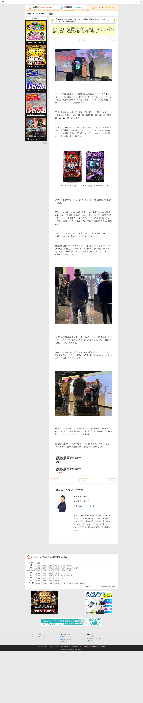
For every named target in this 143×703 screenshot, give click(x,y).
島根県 (44, 578)
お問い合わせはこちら (65, 642)
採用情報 (103, 646)
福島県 (69, 565)
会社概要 (40, 646)
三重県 (57, 573)
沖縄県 (82, 583)
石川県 (51, 570)
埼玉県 (57, 568)
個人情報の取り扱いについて (67, 639)
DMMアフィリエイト (92, 640)
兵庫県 (57, 575)
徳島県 (38, 581)
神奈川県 (75, 568)
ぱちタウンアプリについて (38, 636)
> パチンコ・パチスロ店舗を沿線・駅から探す (101, 586)
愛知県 (51, 573)
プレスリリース (48, 646)
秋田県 (57, 565)
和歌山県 (69, 575)
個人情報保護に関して (64, 646)
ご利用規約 (62, 636)
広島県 (57, 578)
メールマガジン (91, 636)
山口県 (63, 578)
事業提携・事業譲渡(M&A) (92, 646)
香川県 (44, 581)
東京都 (69, 568)
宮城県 (51, 565)
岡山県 (51, 578)
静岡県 (44, 573)
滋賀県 (38, 575)
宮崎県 (69, 583)
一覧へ (45, 142)
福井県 (57, 570)
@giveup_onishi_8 (86, 506)
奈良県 (63, 575)
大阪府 (51, 575)
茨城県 (38, 568)
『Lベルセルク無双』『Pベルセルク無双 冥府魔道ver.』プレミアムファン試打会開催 (70, 10)
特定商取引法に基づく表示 (78, 646)
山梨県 (63, 570)
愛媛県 (51, 581)
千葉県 (63, 568)
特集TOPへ (109, 20)
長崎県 (51, 583)
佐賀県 (44, 583)
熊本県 (57, 583)
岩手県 (44, 565)
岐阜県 (38, 573)
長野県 (69, 570)
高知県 (57, 581)
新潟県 (38, 570)
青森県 (38, 565)
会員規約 (55, 646)
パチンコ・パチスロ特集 (43, 10)
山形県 (63, 565)
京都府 (44, 575)
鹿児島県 (75, 583)
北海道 (38, 563)
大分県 (63, 583)
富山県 (44, 570)
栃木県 (44, 568)
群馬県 (51, 568)
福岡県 (38, 583)
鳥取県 (38, 578)
